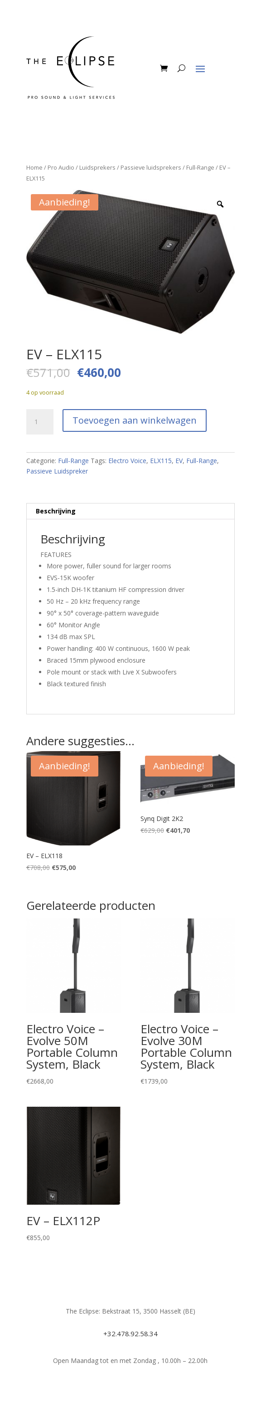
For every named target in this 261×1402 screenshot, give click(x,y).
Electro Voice (127, 460)
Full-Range (200, 167)
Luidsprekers (97, 167)
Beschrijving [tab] (56, 511)
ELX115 (161, 460)
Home (34, 167)
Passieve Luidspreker (57, 471)
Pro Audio (61, 167)
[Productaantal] (39, 422)
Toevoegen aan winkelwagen (134, 420)
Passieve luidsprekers (151, 167)
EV (179, 460)
